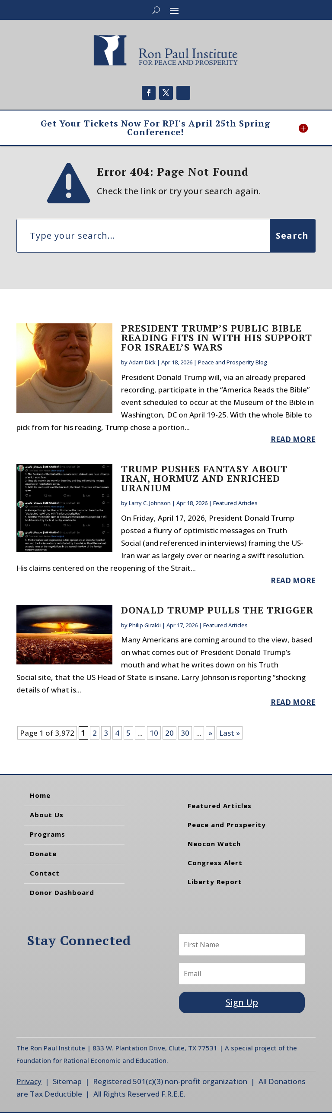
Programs (47, 834)
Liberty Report (215, 881)
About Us (47, 814)
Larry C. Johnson (150, 503)
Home (40, 795)
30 (185, 733)
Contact (45, 873)
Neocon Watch (214, 843)
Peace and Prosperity (227, 824)
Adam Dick (142, 362)
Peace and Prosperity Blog (232, 362)
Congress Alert (215, 862)
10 (154, 733)
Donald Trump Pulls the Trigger (217, 610)
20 (169, 733)
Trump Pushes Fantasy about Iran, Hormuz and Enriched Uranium (204, 478)
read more (293, 439)
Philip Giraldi (145, 625)
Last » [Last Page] (229, 733)
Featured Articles (235, 503)
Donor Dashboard (62, 892)
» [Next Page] (210, 733)
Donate (43, 853)
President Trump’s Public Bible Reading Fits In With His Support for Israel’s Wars (216, 337)
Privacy (29, 1081)
